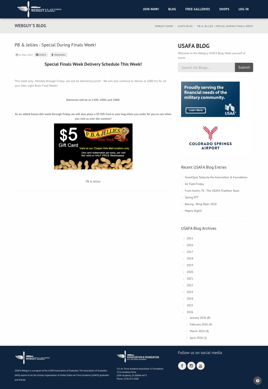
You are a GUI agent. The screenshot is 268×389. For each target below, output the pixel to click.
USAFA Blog (185, 26)
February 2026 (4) (201, 324)
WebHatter (58, 54)
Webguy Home (164, 26)
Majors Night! (193, 211)
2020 (190, 272)
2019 (190, 265)
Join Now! (151, 9)
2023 (190, 292)
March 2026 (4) (199, 331)
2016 (190, 245)
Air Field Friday (194, 184)
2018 (190, 258)
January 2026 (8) (200, 318)
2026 (190, 312)
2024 (190, 298)
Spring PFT (191, 197)
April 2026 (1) (198, 338)
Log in (244, 9)
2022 (190, 285)
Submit (244, 67)
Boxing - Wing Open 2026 (201, 204)
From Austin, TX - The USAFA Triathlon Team (212, 191)
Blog (172, 9)
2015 (190, 238)
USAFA (40, 54)
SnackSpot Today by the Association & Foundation (216, 177)
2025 (190, 305)
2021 (190, 278)
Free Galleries (197, 9)
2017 (190, 252)
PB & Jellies (93, 181)
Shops (224, 9)
